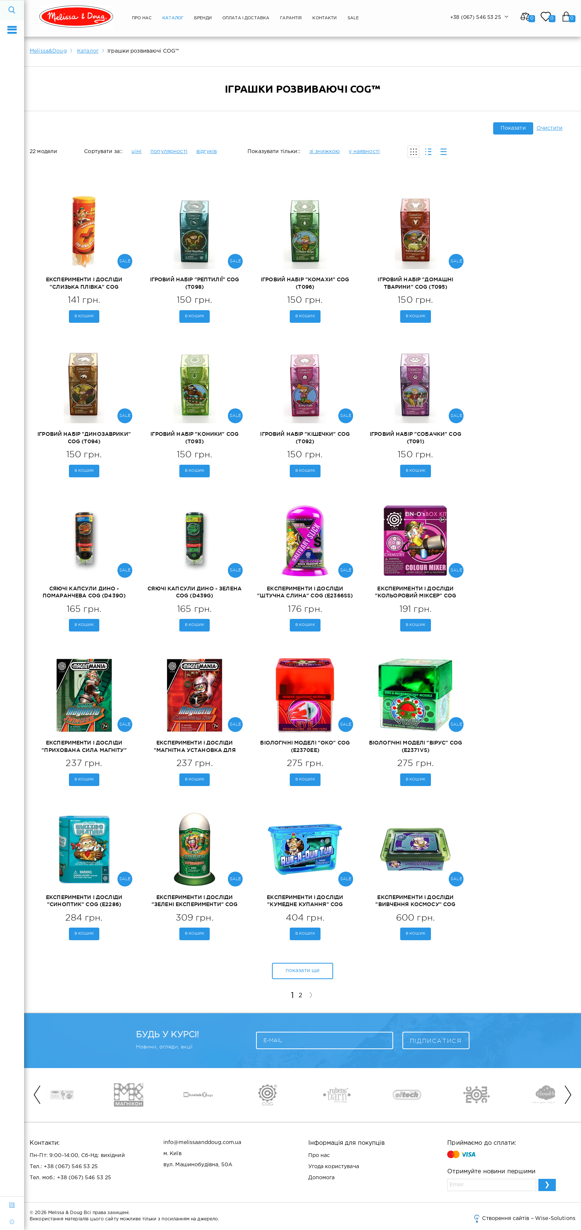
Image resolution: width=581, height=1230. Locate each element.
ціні (137, 151)
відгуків (206, 151)
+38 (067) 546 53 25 (71, 1166)
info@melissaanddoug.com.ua (202, 1142)
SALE (353, 18)
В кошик (84, 316)
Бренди (203, 18)
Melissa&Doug (48, 51)
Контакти (324, 18)
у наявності (364, 151)
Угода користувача (333, 1166)
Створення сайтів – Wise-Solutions (524, 1218)
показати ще (303, 970)
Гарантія (291, 18)
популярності (168, 151)
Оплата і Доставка (245, 18)
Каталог (172, 18)
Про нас (142, 18)
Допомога (321, 1178)
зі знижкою (324, 151)
